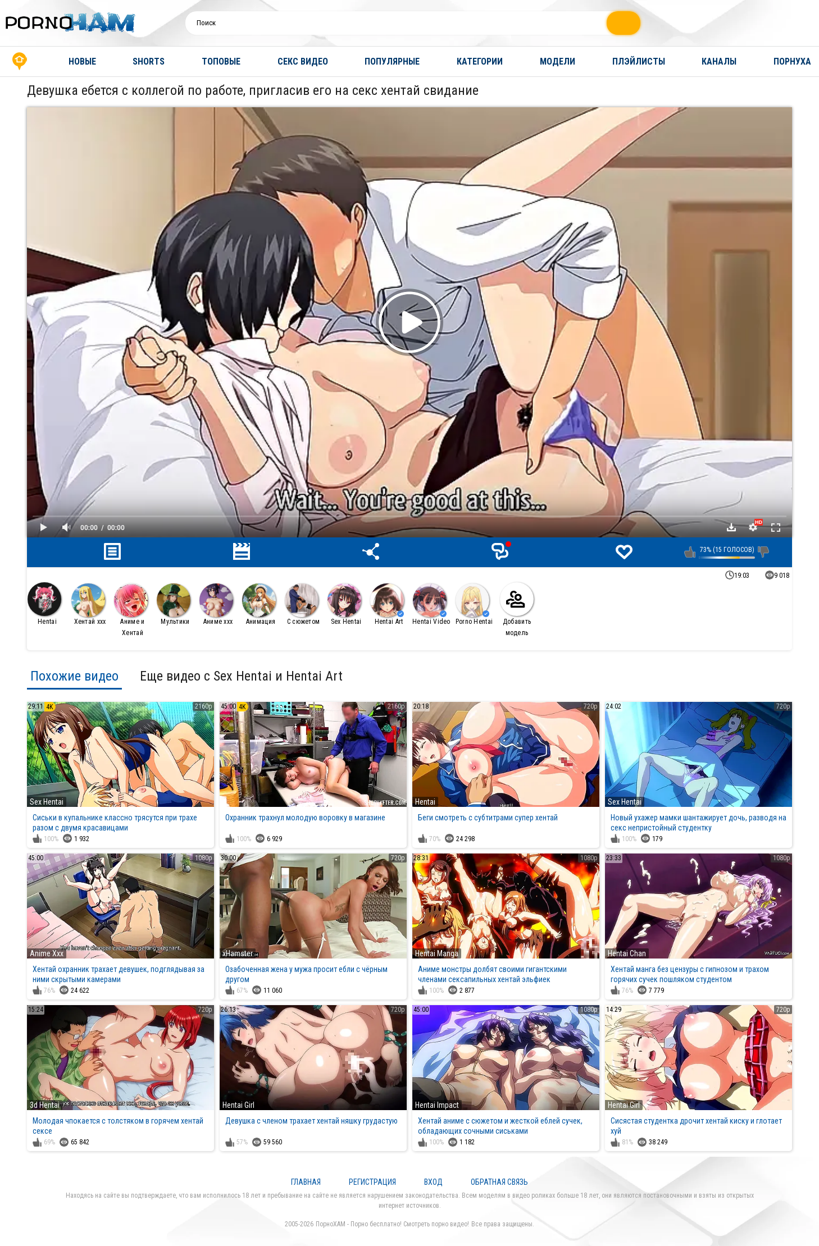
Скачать (731, 527)
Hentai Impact (437, 1105)
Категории (480, 61)
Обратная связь (499, 1181)
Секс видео (302, 61)
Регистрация (372, 1181)
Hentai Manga (436, 953)
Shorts (149, 61)
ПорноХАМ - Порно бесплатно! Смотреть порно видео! (392, 1224)
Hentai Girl (238, 1105)
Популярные (392, 61)
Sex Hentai (344, 604)
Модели (557, 61)
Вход (433, 1181)
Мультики (173, 604)
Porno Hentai (474, 604)
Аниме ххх (216, 604)
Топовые (221, 61)
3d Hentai (45, 1105)
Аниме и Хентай (131, 610)
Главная (20, 61)
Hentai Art (387, 604)
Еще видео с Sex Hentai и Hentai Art (241, 676)
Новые (82, 61)
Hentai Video (431, 604)
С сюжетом (302, 604)
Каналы (719, 61)
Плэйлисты (638, 61)
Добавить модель (517, 609)
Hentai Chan (627, 953)
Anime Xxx (46, 953)
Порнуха (792, 61)
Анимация (259, 604)
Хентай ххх (88, 604)
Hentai (44, 604)
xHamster (237, 953)
